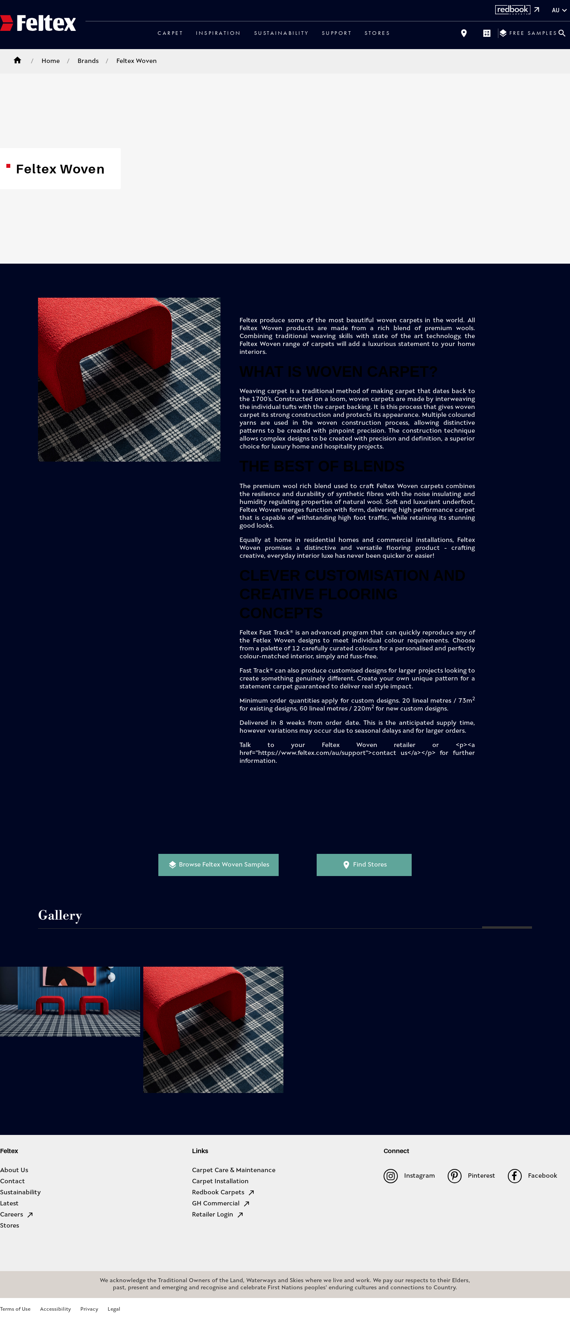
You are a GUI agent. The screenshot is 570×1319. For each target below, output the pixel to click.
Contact (12, 1181)
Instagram (409, 1176)
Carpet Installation (220, 1181)
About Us (14, 1170)
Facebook (532, 1176)
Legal (114, 1309)
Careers (17, 1215)
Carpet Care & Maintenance (234, 1170)
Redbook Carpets (223, 1193)
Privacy (89, 1309)
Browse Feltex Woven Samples (219, 865)
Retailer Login (218, 1215)
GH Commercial (221, 1204)
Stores (377, 32)
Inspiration (218, 32)
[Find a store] (464, 33)
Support (337, 32)
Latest (9, 1204)
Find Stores (364, 865)
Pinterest (471, 1176)
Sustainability (281, 32)
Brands (88, 61)
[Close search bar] (562, 33)
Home (51, 61)
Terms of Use (15, 1309)
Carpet (170, 32)
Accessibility (55, 1309)
